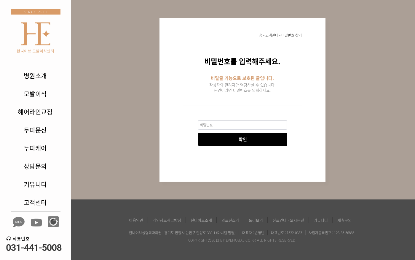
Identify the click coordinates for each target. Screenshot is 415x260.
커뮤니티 (35, 184)
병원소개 (35, 75)
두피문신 (35, 129)
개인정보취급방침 (167, 220)
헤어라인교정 (35, 111)
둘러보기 (256, 220)
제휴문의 (344, 220)
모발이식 (35, 93)
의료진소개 (230, 220)
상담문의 (35, 166)
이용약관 (136, 220)
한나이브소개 (201, 220)
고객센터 (35, 202)
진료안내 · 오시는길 (288, 220)
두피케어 (35, 148)
